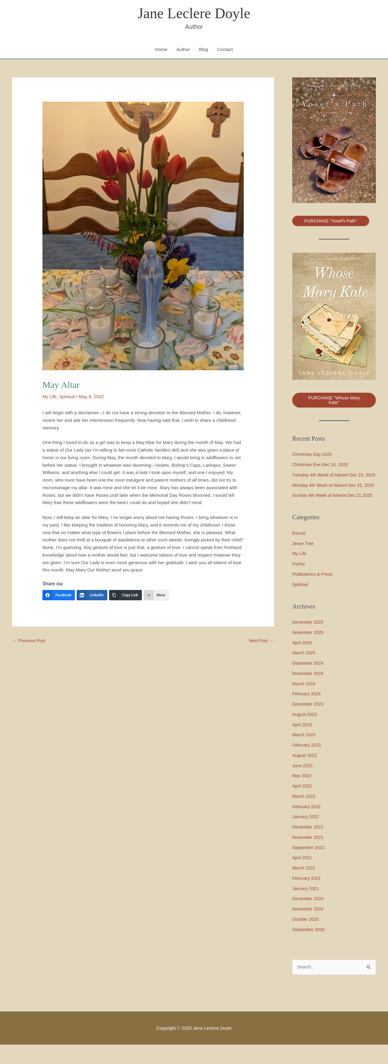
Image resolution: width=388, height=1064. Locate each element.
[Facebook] (58, 596)
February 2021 (307, 897)
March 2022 (304, 815)
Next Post (260, 641)
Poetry (298, 583)
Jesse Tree (303, 562)
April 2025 (302, 661)
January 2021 (306, 907)
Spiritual (68, 397)
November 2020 (308, 928)
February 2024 (307, 713)
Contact (225, 50)
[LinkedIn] (92, 596)
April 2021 (302, 876)
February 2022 (307, 825)
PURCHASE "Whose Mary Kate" (334, 401)
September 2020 (309, 948)
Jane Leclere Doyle (194, 13)
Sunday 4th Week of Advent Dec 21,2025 (333, 514)
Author (183, 50)
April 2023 (302, 743)
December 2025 (308, 641)
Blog (203, 50)
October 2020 (306, 938)
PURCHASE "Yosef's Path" (331, 221)
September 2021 (309, 866)
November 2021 (308, 856)
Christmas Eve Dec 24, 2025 (321, 465)
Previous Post (30, 641)
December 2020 (308, 917)
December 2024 (308, 682)
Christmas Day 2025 (312, 455)
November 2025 (308, 651)
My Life (49, 397)
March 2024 (304, 702)
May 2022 (302, 795)
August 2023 (305, 733)
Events (299, 552)
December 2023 (308, 723)
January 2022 (306, 836)
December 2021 (308, 846)
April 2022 (302, 805)
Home (161, 50)
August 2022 (305, 774)
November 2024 (308, 692)
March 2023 (304, 754)
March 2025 (304, 672)
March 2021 (304, 887)
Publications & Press (313, 593)
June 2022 (302, 784)
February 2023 (307, 764)
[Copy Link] (125, 596)
